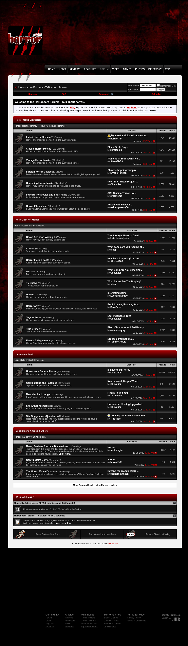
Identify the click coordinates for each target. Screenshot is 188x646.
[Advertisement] (91, 35)
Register (32, 94)
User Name (133, 85)
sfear (113, 249)
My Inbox (50, 626)
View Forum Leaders (106, 485)
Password (133, 89)
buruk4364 (116, 138)
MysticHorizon (118, 173)
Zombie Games (111, 620)
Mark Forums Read (83, 485)
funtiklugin (116, 450)
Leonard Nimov (119, 295)
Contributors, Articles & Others (32, 431)
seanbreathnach (119, 473)
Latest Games (111, 617)
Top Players (110, 626)
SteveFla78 (116, 161)
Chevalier (115, 184)
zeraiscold (116, 150)
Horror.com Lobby (25, 354)
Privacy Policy (134, 617)
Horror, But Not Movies (27, 220)
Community (106, 94)
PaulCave (115, 307)
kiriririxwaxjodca (119, 238)
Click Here (64, 453)
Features (69, 626)
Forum (49, 617)
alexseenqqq (117, 330)
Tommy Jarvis (118, 341)
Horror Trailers (88, 617)
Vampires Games (112, 623)
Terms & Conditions (136, 620)
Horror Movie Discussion (28, 120)
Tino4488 (115, 418)
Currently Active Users (26, 503)
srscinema (116, 196)
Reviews (69, 617)
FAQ (64, 94)
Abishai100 (116, 261)
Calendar (156, 94)
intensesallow (63, 523)
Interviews (70, 620)
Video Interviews (89, 623)
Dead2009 (116, 372)
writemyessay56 (119, 207)
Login (48, 620)
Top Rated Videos (89, 626)
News (67, 623)
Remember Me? (166, 86)
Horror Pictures (88, 620)
